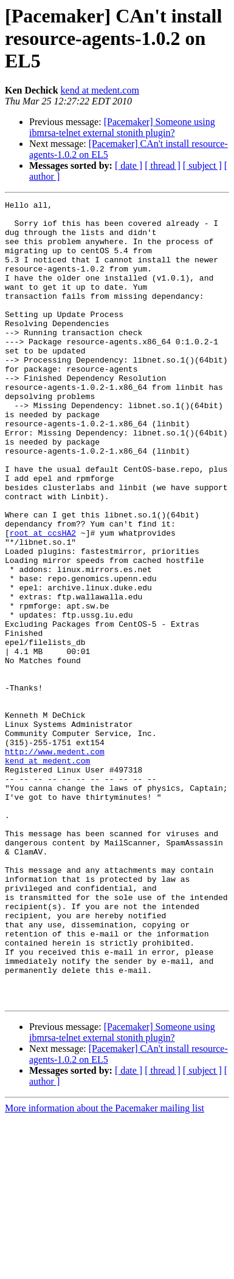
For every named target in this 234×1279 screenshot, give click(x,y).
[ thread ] (163, 165)
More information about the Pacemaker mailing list (104, 1268)
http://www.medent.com (55, 862)
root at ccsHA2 (43, 600)
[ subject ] (202, 165)
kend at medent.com (100, 90)
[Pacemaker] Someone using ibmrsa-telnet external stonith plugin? (122, 127)
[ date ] (128, 165)
